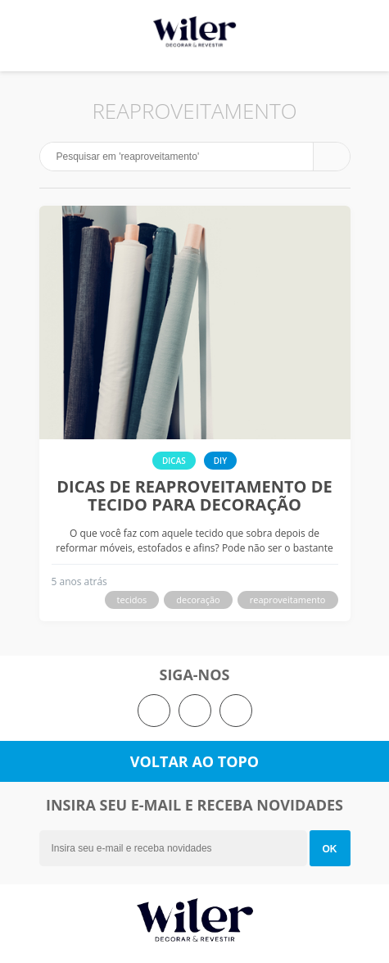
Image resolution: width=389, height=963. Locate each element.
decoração (197, 599)
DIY (220, 460)
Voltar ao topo (194, 761)
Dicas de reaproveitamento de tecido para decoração (194, 496)
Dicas (174, 460)
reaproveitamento (288, 599)
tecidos (132, 599)
